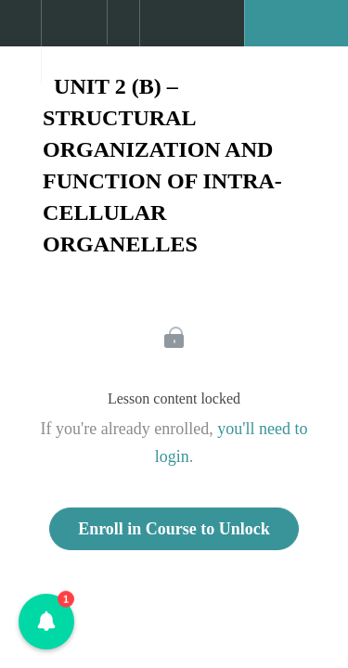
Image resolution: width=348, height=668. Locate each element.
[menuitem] (74, 42)
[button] (20, 32)
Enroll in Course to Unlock (174, 529)
